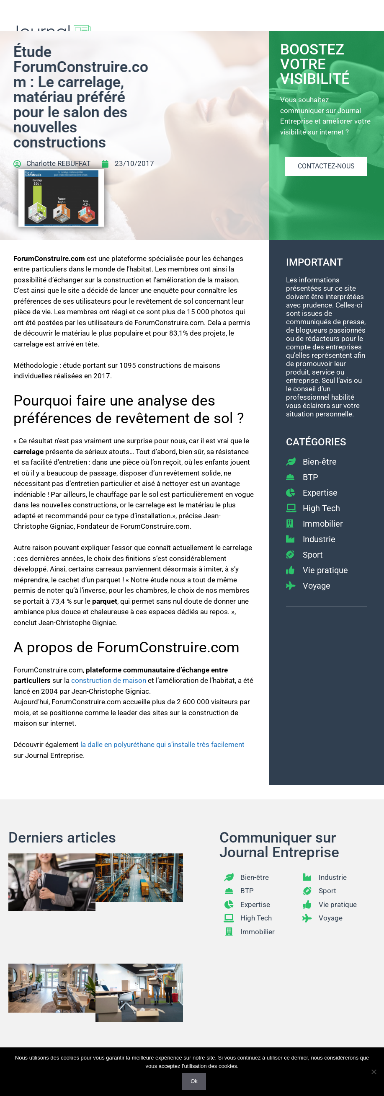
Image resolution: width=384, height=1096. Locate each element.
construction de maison (108, 680)
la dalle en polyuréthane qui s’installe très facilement (162, 744)
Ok (194, 1081)
